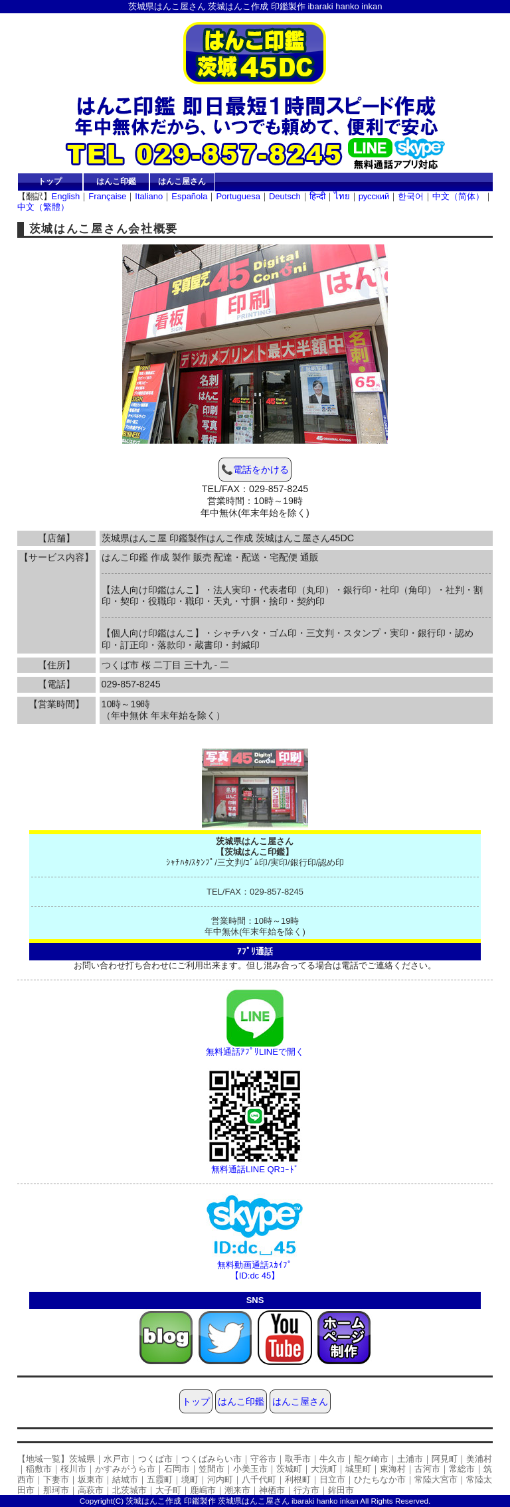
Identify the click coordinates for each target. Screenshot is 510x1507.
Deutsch (285, 196)
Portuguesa (238, 196)
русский (374, 196)
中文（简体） (458, 196)
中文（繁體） (43, 207)
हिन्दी (317, 196)
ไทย (342, 196)
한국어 (411, 196)
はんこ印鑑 (116, 181)
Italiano (149, 196)
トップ (50, 181)
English (66, 196)
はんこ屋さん (182, 181)
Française (107, 196)
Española (189, 196)
